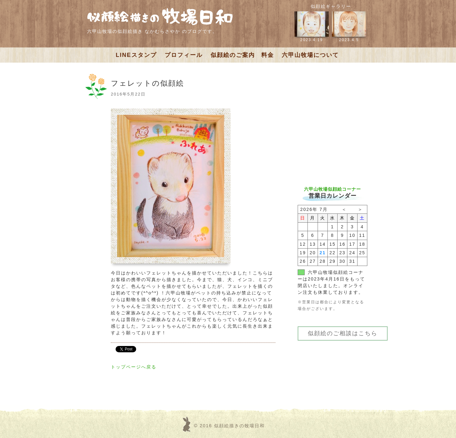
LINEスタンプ (136, 55)
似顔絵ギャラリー (331, 6)
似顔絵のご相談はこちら (342, 333)
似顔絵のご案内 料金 (242, 55)
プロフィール (184, 55)
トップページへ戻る (133, 366)
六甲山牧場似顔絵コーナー (332, 189)
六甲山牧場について (310, 55)
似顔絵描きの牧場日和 (239, 425)
